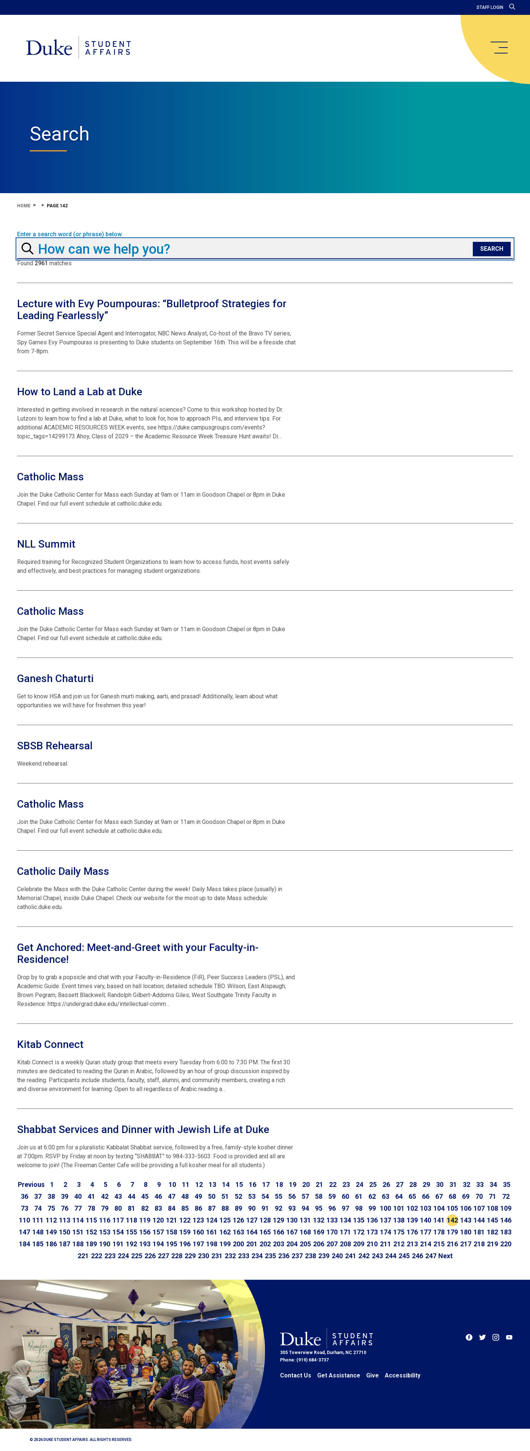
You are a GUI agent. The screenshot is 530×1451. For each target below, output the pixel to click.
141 (439, 1220)
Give (372, 1375)
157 (158, 1232)
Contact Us (295, 1375)
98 (358, 1208)
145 (492, 1220)
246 (417, 1256)
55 (278, 1196)
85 (185, 1208)
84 (171, 1208)
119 (144, 1220)
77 (78, 1208)
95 (318, 1208)
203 (278, 1244)
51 (225, 1196)
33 (480, 1184)
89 (238, 1208)
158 (171, 1232)
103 (425, 1208)
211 (385, 1244)
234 (257, 1256)
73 (24, 1208)
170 (332, 1232)
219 (492, 1244)
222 (96, 1256)
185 (37, 1244)
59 (332, 1196)
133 (332, 1220)
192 (131, 1244)
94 (305, 1208)
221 (83, 1256)
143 (465, 1220)
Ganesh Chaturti (55, 678)
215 (439, 1244)
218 (479, 1244)
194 (158, 1244)
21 (319, 1184)
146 (505, 1220)
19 (292, 1184)
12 (199, 1184)
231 (216, 1256)
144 (479, 1220)
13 (212, 1184)
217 (465, 1244)
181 (479, 1232)
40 (78, 1196)
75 (51, 1208)
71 (492, 1196)
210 (372, 1244)
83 (158, 1208)
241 (350, 1256)
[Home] (81, 48)
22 (332, 1184)
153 (104, 1232)
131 (305, 1220)
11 (185, 1184)
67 (439, 1196)
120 (158, 1220)
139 (412, 1220)
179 (452, 1232)
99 (372, 1208)
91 (265, 1208)
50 (211, 1196)
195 (171, 1244)
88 (225, 1208)
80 (118, 1208)
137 (385, 1220)
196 (185, 1244)
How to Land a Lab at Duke (79, 392)
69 (465, 1196)
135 (358, 1220)
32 (466, 1184)
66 (425, 1196)
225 (136, 1256)
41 (91, 1196)
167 (291, 1232)
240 (337, 1256)
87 (211, 1208)
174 (385, 1232)
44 (131, 1196)
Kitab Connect (50, 1044)
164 (251, 1232)
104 (439, 1208)
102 (412, 1208)
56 (292, 1196)
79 (104, 1208)
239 (323, 1256)
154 (118, 1232)
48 (185, 1196)
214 (425, 1244)
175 (398, 1232)
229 (190, 1256)
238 (310, 1256)
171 (345, 1232)
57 (305, 1196)
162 (225, 1232)
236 (283, 1256)
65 (412, 1196)
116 (104, 1220)
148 (37, 1232)
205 (305, 1244)
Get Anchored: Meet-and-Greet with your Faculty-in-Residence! (138, 953)
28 (413, 1184)
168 (305, 1232)
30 (439, 1184)
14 (226, 1184)
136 (372, 1220)
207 (332, 1244)
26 (386, 1184)
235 (270, 1256)
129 (278, 1220)
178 (439, 1232)
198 (211, 1244)
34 (493, 1184)
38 (51, 1196)
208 (345, 1244)
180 (465, 1232)
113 (64, 1220)
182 (492, 1232)
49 (198, 1196)
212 (398, 1244)
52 (238, 1196)
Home (23, 205)
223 (110, 1256)
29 (426, 1184)
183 (505, 1232)
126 (238, 1220)
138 (398, 1220)
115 (91, 1220)
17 (266, 1184)
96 (332, 1208)
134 (345, 1220)
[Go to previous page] (31, 1185)
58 (318, 1196)
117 (118, 1220)
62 (372, 1196)
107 (479, 1208)
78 (91, 1208)
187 (64, 1244)
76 (64, 1208)
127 (251, 1220)
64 (399, 1196)
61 (358, 1196)
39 (64, 1196)
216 (452, 1244)
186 (51, 1244)
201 (251, 1244)
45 (145, 1196)
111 (37, 1220)
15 (239, 1184)
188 (78, 1244)
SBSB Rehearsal (54, 746)
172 (358, 1232)
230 (203, 1256)
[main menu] (499, 47)
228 (176, 1256)
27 (399, 1184)
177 (425, 1232)
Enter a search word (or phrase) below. (70, 234)
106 (465, 1208)
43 (118, 1196)
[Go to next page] (445, 1256)
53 (252, 1196)
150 (64, 1232)
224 (123, 1256)
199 (225, 1244)
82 (145, 1208)
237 (297, 1256)
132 (318, 1220)
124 (211, 1220)
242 (364, 1256)
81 (131, 1208)
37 (38, 1196)
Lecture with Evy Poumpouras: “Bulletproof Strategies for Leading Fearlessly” (151, 310)
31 (453, 1184)
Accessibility (402, 1375)
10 (172, 1184)
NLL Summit (46, 544)
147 (24, 1232)
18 (279, 1184)
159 (185, 1232)
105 (452, 1208)
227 (163, 1256)
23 (346, 1184)
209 (358, 1244)
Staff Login (490, 7)
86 (198, 1208)
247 (430, 1256)
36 (24, 1196)
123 (198, 1220)
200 (238, 1244)
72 (506, 1196)
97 (345, 1208)
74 (38, 1208)
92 (278, 1208)
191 (118, 1244)
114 (78, 1220)
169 (318, 1232)
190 (104, 1244)
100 (385, 1208)
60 (345, 1196)
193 (144, 1244)
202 (265, 1244)
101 (398, 1208)
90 (252, 1208)
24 (359, 1184)
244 (390, 1256)
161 (211, 1232)
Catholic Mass (50, 477)
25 (373, 1184)
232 (230, 1256)
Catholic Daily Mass (63, 871)
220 (505, 1244)
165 (265, 1232)
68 (452, 1196)
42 (104, 1196)
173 (372, 1232)
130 (291, 1220)
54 (265, 1196)
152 (91, 1232)
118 (131, 1220)
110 (24, 1220)
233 (243, 1256)
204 (291, 1244)
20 (306, 1184)
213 (412, 1244)
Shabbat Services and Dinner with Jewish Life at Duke (143, 1129)
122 (185, 1220)
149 (51, 1232)
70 (479, 1196)
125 (225, 1220)
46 (158, 1196)
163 (238, 1232)
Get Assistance (338, 1375)
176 (412, 1232)
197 (198, 1244)
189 (91, 1244)
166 (278, 1232)
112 (51, 1220)
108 (492, 1208)
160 (198, 1232)
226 (150, 1256)
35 (506, 1184)
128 (265, 1220)
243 (377, 1256)
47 (171, 1196)
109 (505, 1208)
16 (252, 1184)
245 (404, 1256)
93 (292, 1208)
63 (385, 1196)
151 (78, 1232)
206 (318, 1244)
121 (171, 1220)
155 (131, 1232)
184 (24, 1244)
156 (144, 1232)
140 (425, 1220)
